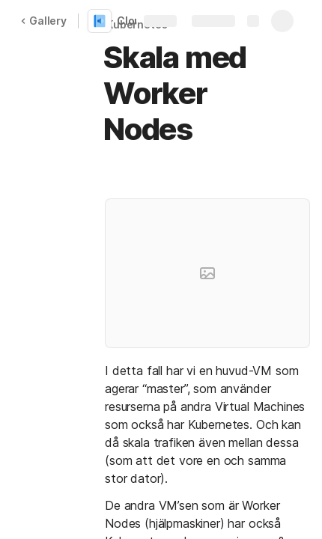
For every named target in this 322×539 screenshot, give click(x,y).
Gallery (43, 20)
